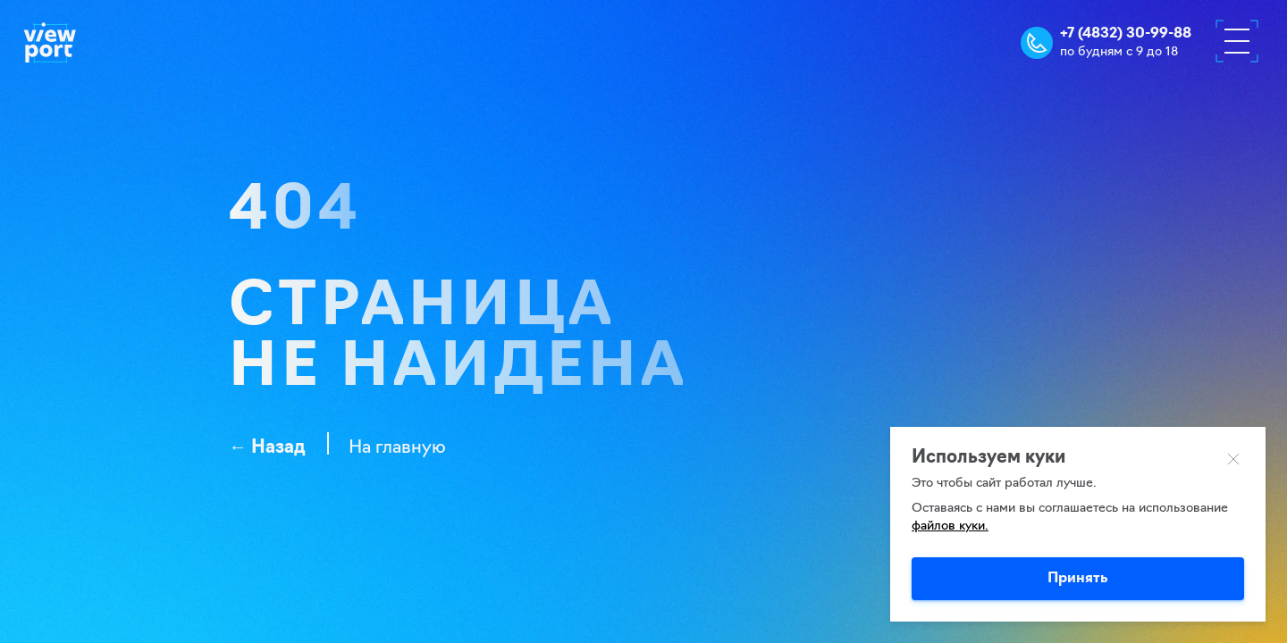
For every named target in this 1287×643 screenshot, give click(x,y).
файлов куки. (950, 526)
